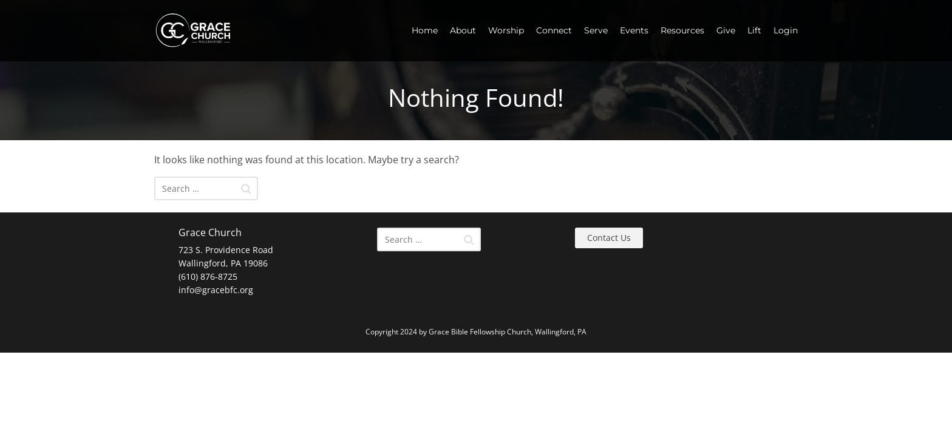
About (463, 30)
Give (725, 30)
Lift (754, 30)
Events (634, 30)
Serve (596, 30)
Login (785, 30)
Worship (506, 30)
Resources (682, 30)
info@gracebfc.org (215, 290)
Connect (554, 30)
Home (425, 30)
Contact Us (609, 237)
